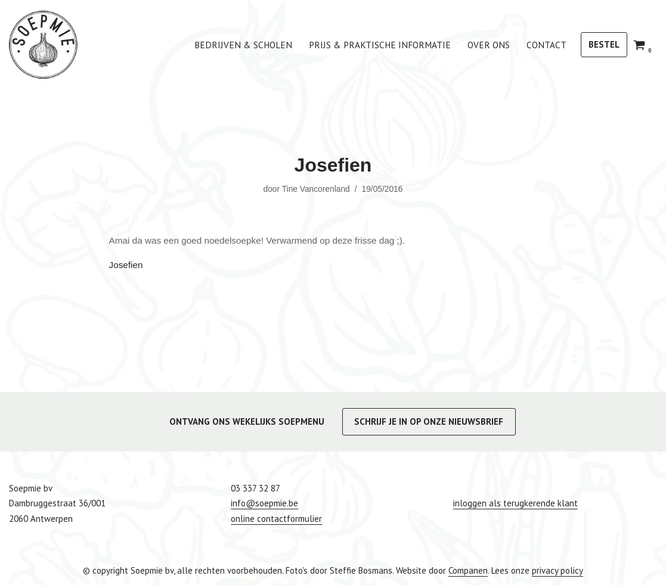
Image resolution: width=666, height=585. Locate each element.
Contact (547, 45)
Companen (468, 569)
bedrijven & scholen (262, 45)
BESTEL (603, 44)
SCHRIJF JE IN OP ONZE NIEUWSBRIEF (428, 421)
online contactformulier (276, 518)
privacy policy (557, 569)
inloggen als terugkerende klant (515, 503)
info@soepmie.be (264, 503)
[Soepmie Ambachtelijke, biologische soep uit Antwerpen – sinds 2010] (43, 45)
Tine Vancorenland (316, 189)
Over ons (492, 45)
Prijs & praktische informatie (389, 45)
